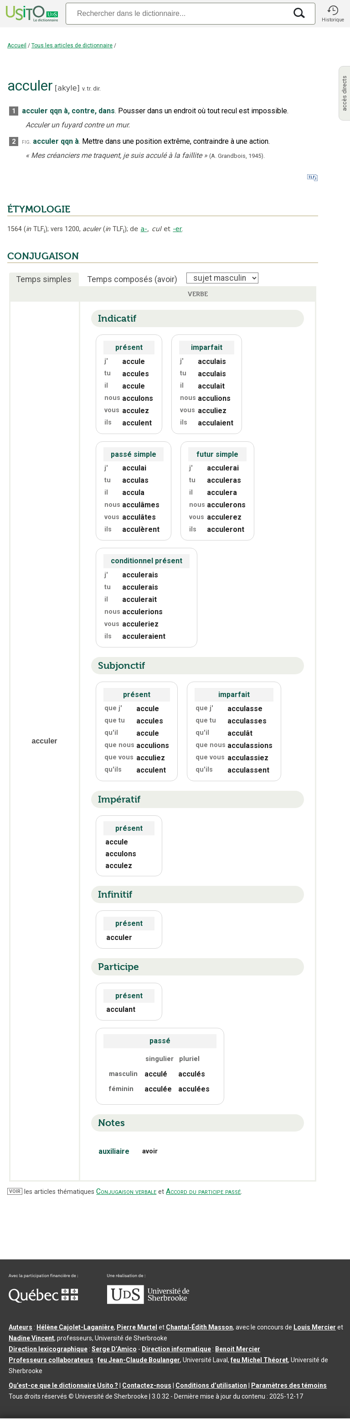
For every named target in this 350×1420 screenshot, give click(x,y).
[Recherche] (176, 13)
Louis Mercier (314, 1327)
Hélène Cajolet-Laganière (75, 1327)
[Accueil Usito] (31, 13)
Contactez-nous (146, 1385)
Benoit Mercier (237, 1349)
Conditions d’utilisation (211, 1385)
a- (144, 228)
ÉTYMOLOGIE (38, 209)
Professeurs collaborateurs (51, 1360)
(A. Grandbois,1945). (237, 155)
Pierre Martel (137, 1327)
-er (177, 228)
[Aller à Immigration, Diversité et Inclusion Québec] (43, 1300)
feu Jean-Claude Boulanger (139, 1360)
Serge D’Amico (114, 1349)
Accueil (16, 45)
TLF (35, 229)
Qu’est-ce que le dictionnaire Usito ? (63, 1385)
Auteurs (20, 1327)
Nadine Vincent (31, 1338)
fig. (26, 142)
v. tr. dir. (91, 88)
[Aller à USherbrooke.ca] (148, 1301)
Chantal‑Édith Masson (199, 1327)
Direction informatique (176, 1349)
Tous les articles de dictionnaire (72, 45)
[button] (332, 13)
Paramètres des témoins (289, 1385)
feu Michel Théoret (259, 1360)
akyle (67, 88)
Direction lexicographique (48, 1349)
